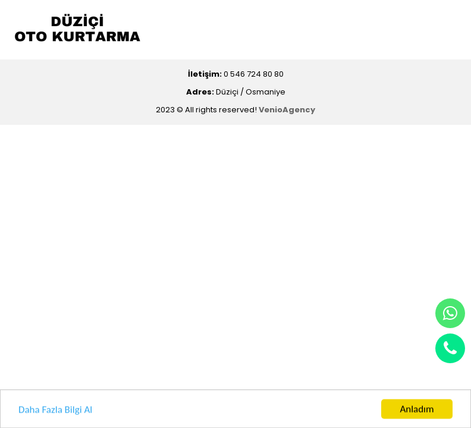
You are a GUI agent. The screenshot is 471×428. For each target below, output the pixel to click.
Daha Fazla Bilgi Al (55, 410)
